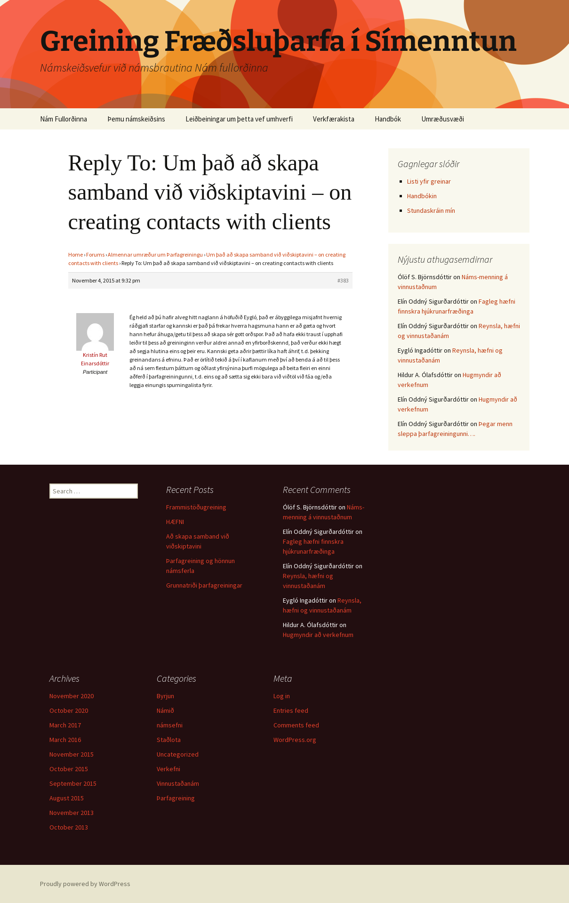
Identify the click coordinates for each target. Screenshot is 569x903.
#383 (343, 280)
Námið (165, 710)
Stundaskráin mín (431, 210)
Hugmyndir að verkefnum (318, 634)
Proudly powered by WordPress (85, 883)
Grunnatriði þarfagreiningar (204, 585)
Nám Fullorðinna (63, 118)
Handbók (388, 118)
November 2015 (71, 754)
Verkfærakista (333, 118)
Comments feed (296, 725)
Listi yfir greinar (429, 181)
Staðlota (169, 739)
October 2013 (68, 827)
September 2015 (72, 783)
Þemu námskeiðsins (136, 118)
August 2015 (66, 798)
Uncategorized (178, 754)
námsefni (170, 725)
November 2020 (71, 696)
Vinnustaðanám (178, 783)
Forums (95, 254)
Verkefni (168, 769)
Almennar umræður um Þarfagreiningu (155, 254)
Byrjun (165, 696)
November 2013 (71, 812)
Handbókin (422, 196)
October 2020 (68, 710)
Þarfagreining (176, 798)
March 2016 (65, 739)
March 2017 (65, 725)
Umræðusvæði (442, 118)
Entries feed (290, 710)
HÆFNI (175, 521)
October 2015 (68, 769)
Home (75, 254)
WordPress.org (294, 739)
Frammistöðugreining (196, 507)
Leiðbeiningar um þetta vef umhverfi (239, 118)
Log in (281, 696)
